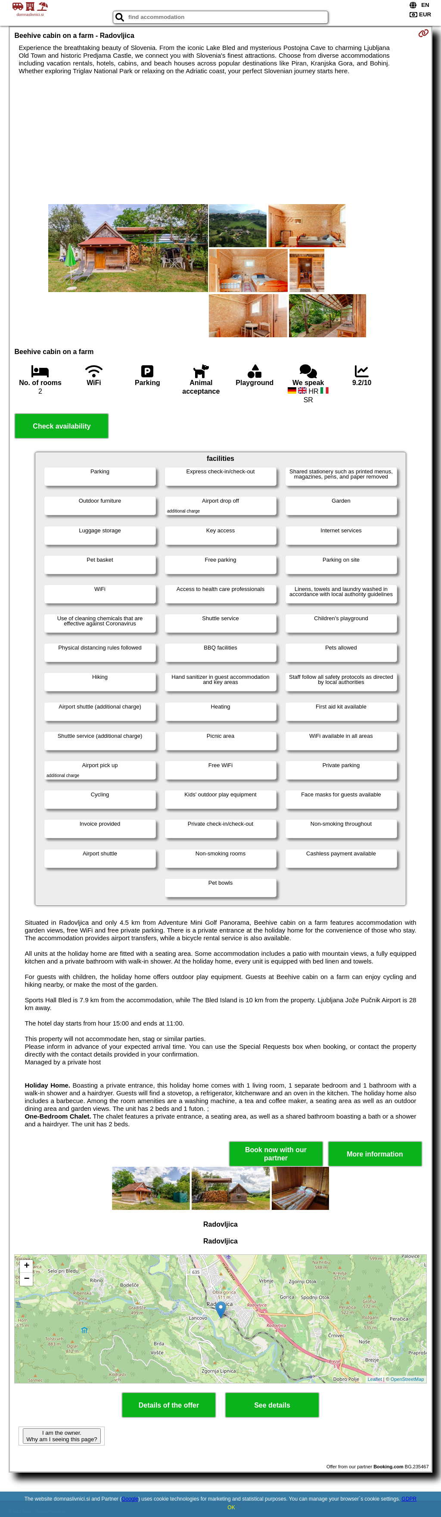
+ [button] (26, 1266)
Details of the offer (169, 1405)
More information (375, 1154)
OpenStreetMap (407, 1379)
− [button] (26, 1279)
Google (129, 1499)
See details (272, 1405)
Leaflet (375, 1379)
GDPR (409, 1499)
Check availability (61, 426)
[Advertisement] (221, 139)
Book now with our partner (276, 1154)
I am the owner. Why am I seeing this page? (61, 1436)
